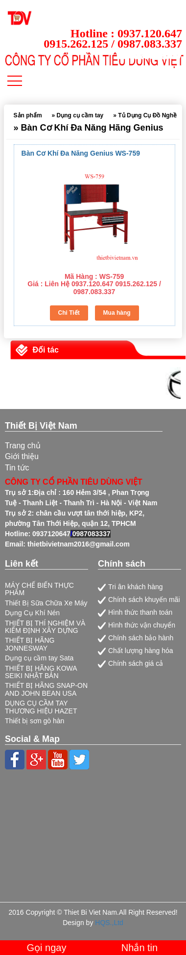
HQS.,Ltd (109, 923)
